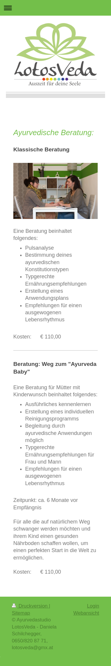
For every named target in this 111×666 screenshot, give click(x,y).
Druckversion (30, 606)
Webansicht (86, 613)
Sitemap (21, 613)
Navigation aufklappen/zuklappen (55, 7)
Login (93, 606)
